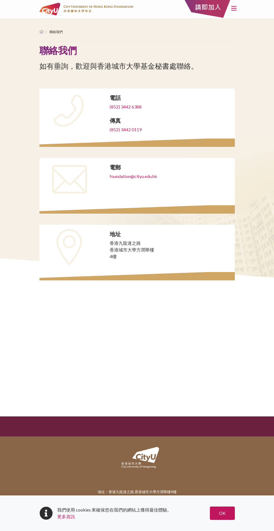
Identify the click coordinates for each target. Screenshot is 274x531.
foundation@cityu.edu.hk (133, 176)
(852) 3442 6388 (126, 106)
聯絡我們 (56, 32)
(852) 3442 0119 (126, 129)
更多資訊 (66, 516)
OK (222, 513)
